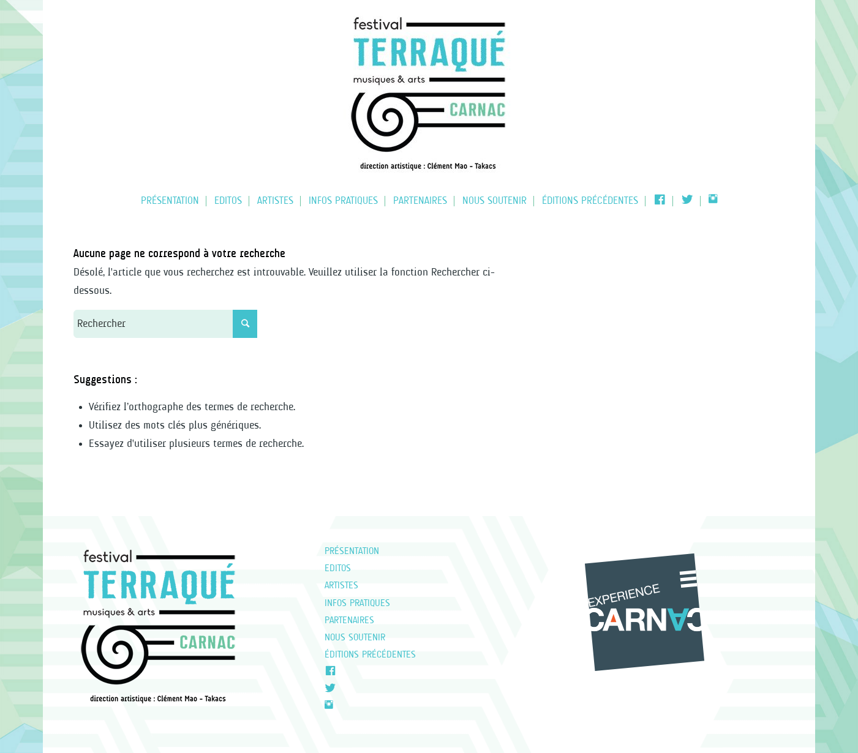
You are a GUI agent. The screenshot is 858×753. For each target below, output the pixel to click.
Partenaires (349, 621)
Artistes (341, 586)
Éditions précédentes (370, 655)
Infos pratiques (357, 604)
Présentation (352, 551)
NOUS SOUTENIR (355, 638)
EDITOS (338, 569)
